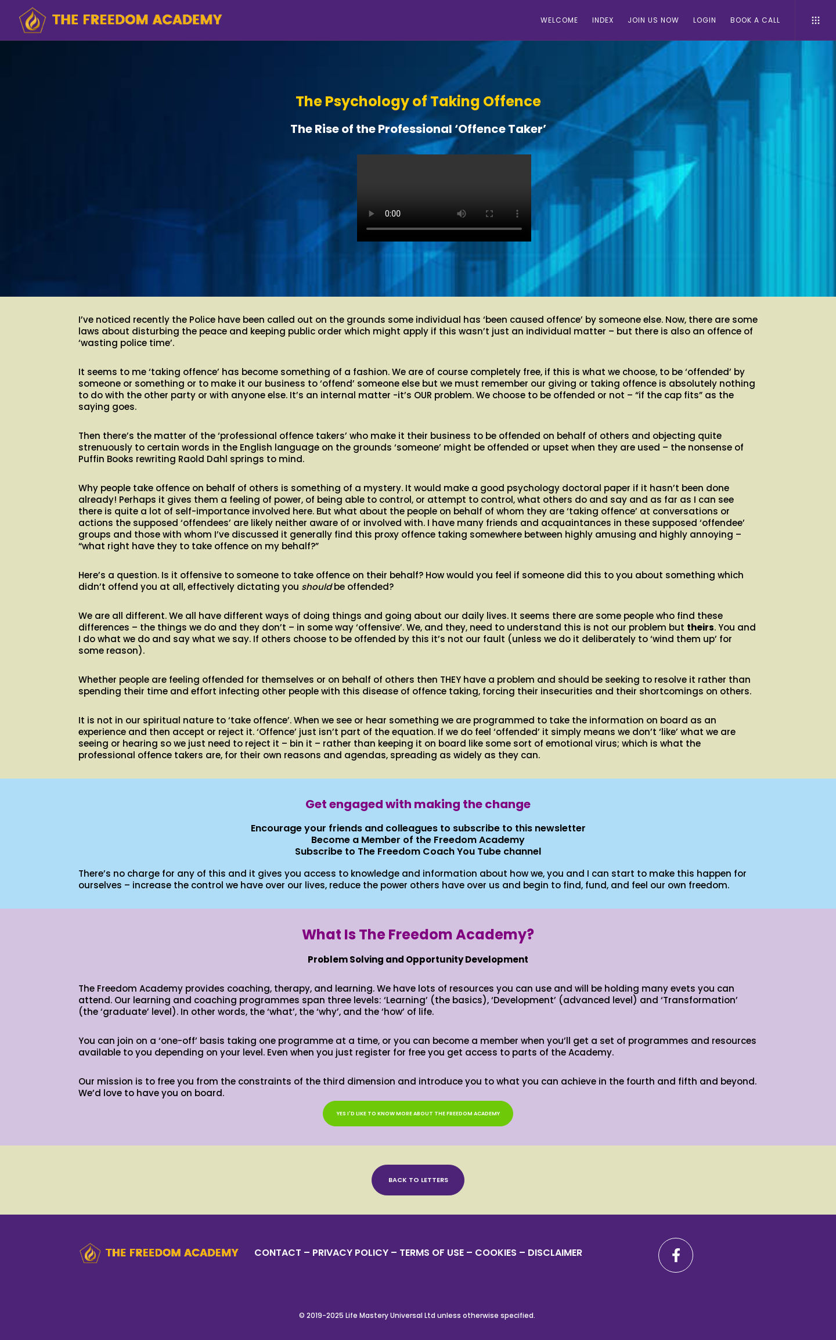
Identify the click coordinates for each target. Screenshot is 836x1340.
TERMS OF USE (431, 1252)
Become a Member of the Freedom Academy (418, 839)
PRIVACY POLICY (351, 1252)
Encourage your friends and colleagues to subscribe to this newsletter (418, 828)
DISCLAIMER (555, 1252)
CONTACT (277, 1252)
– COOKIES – (496, 1252)
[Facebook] (675, 1255)
